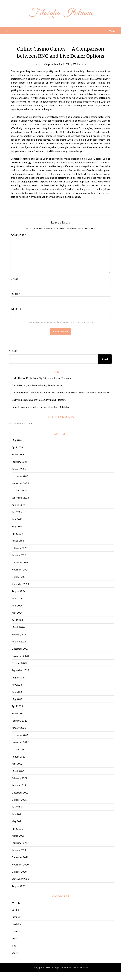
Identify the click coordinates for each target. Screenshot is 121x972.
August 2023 (18, 677)
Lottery (16, 931)
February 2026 (19, 461)
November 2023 (20, 655)
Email (15, 293)
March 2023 (18, 713)
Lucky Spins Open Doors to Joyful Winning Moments (39, 399)
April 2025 (17, 533)
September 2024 (20, 584)
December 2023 (20, 648)
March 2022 (18, 771)
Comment (18, 235)
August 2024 (18, 591)
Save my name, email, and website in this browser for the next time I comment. (61, 322)
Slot (14, 945)
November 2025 (20, 483)
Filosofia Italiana (60, 13)
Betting (16, 902)
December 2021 (20, 792)
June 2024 (17, 605)
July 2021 (17, 807)
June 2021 (17, 814)
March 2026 (18, 454)
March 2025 (18, 540)
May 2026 (17, 440)
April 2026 (17, 447)
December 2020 (20, 857)
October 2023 (19, 663)
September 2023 (20, 670)
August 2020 (18, 886)
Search (13, 351)
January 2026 (19, 468)
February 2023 (19, 720)
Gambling (17, 924)
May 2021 (17, 821)
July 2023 (17, 684)
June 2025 (17, 519)
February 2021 (19, 842)
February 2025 (19, 548)
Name (15, 279)
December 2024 (20, 562)
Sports (15, 952)
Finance (16, 916)
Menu (112, 30)
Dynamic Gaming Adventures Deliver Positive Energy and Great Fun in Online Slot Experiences (61, 392)
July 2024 (17, 598)
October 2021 (19, 799)
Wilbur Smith (80, 64)
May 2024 (17, 612)
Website (16, 308)
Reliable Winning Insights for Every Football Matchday (40, 406)
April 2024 (17, 620)
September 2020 (20, 878)
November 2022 (20, 742)
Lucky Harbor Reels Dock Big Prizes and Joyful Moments (41, 378)
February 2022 (19, 778)
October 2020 (19, 871)
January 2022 (19, 785)
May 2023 (17, 699)
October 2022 (19, 749)
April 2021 (17, 828)
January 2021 (19, 850)
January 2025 (19, 555)
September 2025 (20, 497)
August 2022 (18, 756)
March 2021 (18, 835)
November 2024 (20, 569)
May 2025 (17, 526)
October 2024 (19, 576)
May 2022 (17, 763)
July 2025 (17, 512)
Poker (15, 938)
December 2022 (20, 735)
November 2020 (20, 864)
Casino (15, 909)
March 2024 (18, 627)
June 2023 (17, 691)
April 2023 (17, 706)
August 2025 (18, 504)
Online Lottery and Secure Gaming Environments (37, 385)
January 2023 (19, 727)
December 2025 (20, 476)
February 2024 (19, 634)
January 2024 (19, 641)
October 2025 (19, 490)
